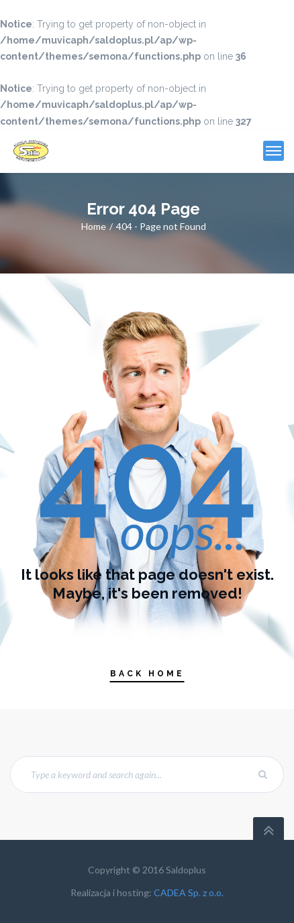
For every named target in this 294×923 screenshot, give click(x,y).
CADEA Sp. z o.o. (189, 892)
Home (93, 226)
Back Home (147, 673)
